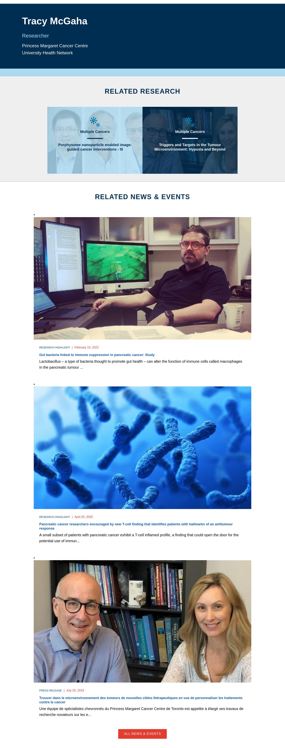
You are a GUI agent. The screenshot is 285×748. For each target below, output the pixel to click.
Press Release (51, 691)
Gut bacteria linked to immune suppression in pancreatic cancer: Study (102, 355)
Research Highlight (56, 347)
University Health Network (49, 53)
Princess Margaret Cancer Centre (58, 45)
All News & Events (142, 735)
